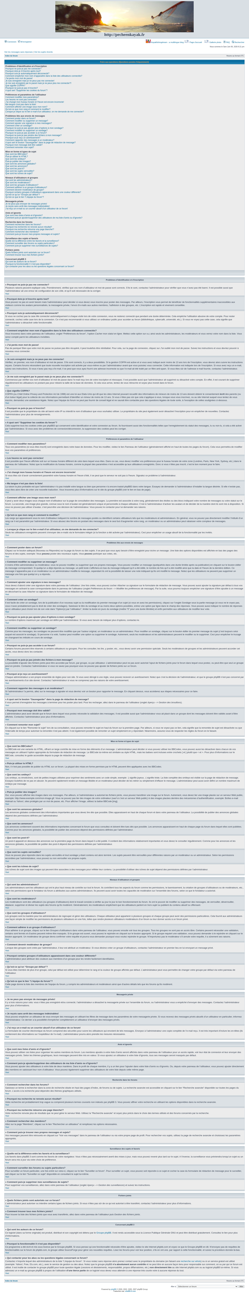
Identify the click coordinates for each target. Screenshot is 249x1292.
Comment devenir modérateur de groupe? (24, 190)
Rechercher (238, 42)
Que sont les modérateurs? (17, 182)
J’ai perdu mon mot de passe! (19, 78)
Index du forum (11, 56)
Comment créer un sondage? (18, 125)
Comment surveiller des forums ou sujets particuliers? (30, 243)
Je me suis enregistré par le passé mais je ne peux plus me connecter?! (38, 83)
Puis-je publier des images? (18, 161)
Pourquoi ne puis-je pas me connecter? (23, 68)
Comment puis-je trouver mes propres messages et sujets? (32, 234)
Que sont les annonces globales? (20, 164)
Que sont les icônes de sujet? (19, 173)
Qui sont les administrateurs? (18, 180)
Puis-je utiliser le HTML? (16, 156)
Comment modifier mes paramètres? (22, 97)
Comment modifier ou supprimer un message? (26, 121)
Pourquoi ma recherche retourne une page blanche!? (29, 229)
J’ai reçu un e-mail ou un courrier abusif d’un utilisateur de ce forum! (36, 208)
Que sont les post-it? (14, 168)
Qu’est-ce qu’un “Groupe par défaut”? (22, 194)
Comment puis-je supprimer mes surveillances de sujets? (31, 246)
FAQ (226, 42)
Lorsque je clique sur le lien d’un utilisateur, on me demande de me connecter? (44, 111)
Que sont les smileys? (15, 159)
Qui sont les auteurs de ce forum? (20, 261)
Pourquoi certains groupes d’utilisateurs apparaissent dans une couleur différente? (43, 192)
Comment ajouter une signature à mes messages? (28, 123)
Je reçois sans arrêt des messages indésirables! (27, 206)
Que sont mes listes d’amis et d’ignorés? (24, 215)
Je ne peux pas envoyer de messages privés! (26, 204)
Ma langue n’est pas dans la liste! (20, 104)
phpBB (113, 1289)
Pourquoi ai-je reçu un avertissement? (22, 137)
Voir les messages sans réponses (18, 52)
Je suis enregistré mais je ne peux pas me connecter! (29, 81)
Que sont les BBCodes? (16, 154)
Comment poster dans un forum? (20, 118)
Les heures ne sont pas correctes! (21, 99)
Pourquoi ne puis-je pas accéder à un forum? (26, 133)
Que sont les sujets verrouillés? (19, 171)
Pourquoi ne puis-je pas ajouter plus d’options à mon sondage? (34, 128)
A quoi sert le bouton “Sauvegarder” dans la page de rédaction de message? (40, 142)
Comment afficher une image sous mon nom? (26, 107)
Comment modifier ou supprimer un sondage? (26, 130)
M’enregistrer (25, 42)
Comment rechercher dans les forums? (23, 224)
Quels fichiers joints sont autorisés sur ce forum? (27, 252)
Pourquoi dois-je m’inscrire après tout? (23, 71)
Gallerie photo (213, 42)
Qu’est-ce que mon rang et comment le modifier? (27, 109)
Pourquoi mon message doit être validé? (24, 145)
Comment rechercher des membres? (22, 232)
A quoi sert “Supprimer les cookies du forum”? (26, 90)
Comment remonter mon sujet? (19, 147)
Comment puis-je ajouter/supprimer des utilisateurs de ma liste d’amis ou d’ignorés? (43, 218)
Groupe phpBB (103, 1232)
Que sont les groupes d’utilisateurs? (21, 185)
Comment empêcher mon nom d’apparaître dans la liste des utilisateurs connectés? (43, 76)
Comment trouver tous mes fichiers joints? (24, 255)
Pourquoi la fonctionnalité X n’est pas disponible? (28, 264)
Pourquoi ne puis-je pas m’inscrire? (21, 88)
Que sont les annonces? (16, 166)
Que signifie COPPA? (15, 85)
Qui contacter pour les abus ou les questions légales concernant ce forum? (39, 266)
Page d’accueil (193, 42)
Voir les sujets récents (43, 52)
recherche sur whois (191, 1261)
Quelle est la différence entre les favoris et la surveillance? (32, 241)
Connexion (10, 42)
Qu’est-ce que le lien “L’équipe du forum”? (24, 197)
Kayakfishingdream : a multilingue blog (165, 42)
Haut (7, 294)
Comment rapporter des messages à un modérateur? (29, 140)
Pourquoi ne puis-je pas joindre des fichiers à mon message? (33, 135)
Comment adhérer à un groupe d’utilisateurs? (26, 187)
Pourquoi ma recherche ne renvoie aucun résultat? (28, 227)
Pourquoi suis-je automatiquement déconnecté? (27, 73)
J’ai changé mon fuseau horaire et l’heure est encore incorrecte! (34, 102)
